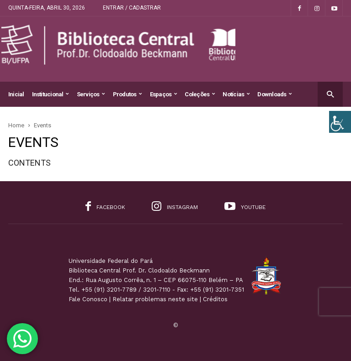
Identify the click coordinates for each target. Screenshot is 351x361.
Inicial (16, 94)
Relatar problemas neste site (155, 299)
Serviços (91, 94)
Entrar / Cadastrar (132, 8)
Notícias (236, 94)
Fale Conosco (88, 299)
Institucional (50, 94)
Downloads (274, 94)
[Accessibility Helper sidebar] (340, 122)
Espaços (163, 94)
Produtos (127, 94)
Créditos (215, 299)
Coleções (200, 94)
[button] (330, 93)
